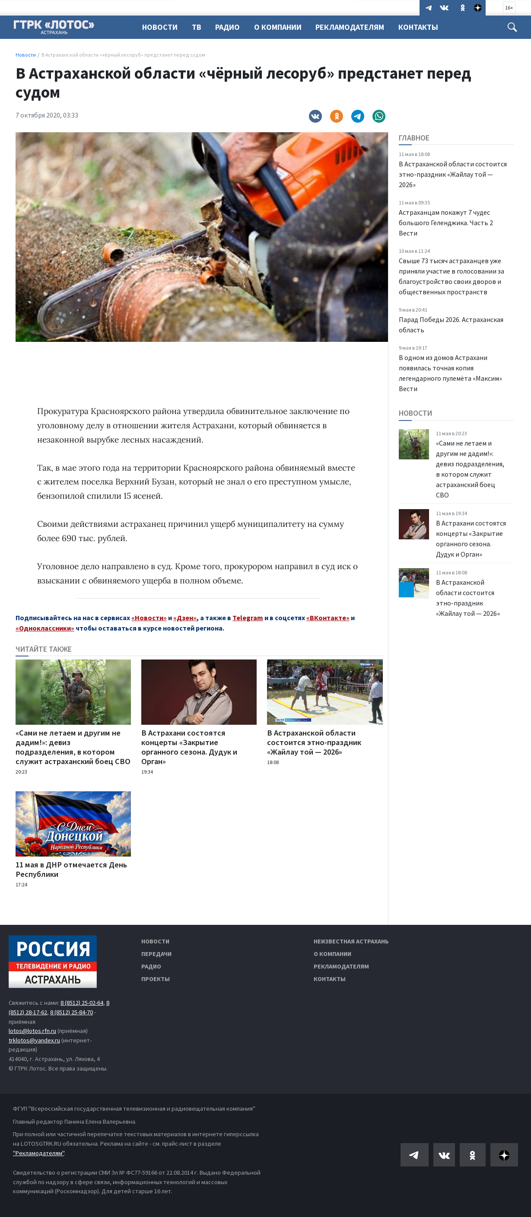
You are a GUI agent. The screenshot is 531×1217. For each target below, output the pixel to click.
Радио (230, 27)
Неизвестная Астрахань (351, 941)
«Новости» (149, 617)
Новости (160, 27)
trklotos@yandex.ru (34, 1040)
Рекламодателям (355, 27)
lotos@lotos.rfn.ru (32, 1031)
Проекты (155, 979)
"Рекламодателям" (38, 1153)
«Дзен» (185, 617)
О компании (332, 954)
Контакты (425, 27)
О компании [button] (281, 27)
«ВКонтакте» (328, 617)
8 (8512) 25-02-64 (81, 1003)
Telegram (247, 617)
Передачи (156, 954)
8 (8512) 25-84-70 (71, 1012)
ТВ (198, 27)
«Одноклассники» (45, 628)
